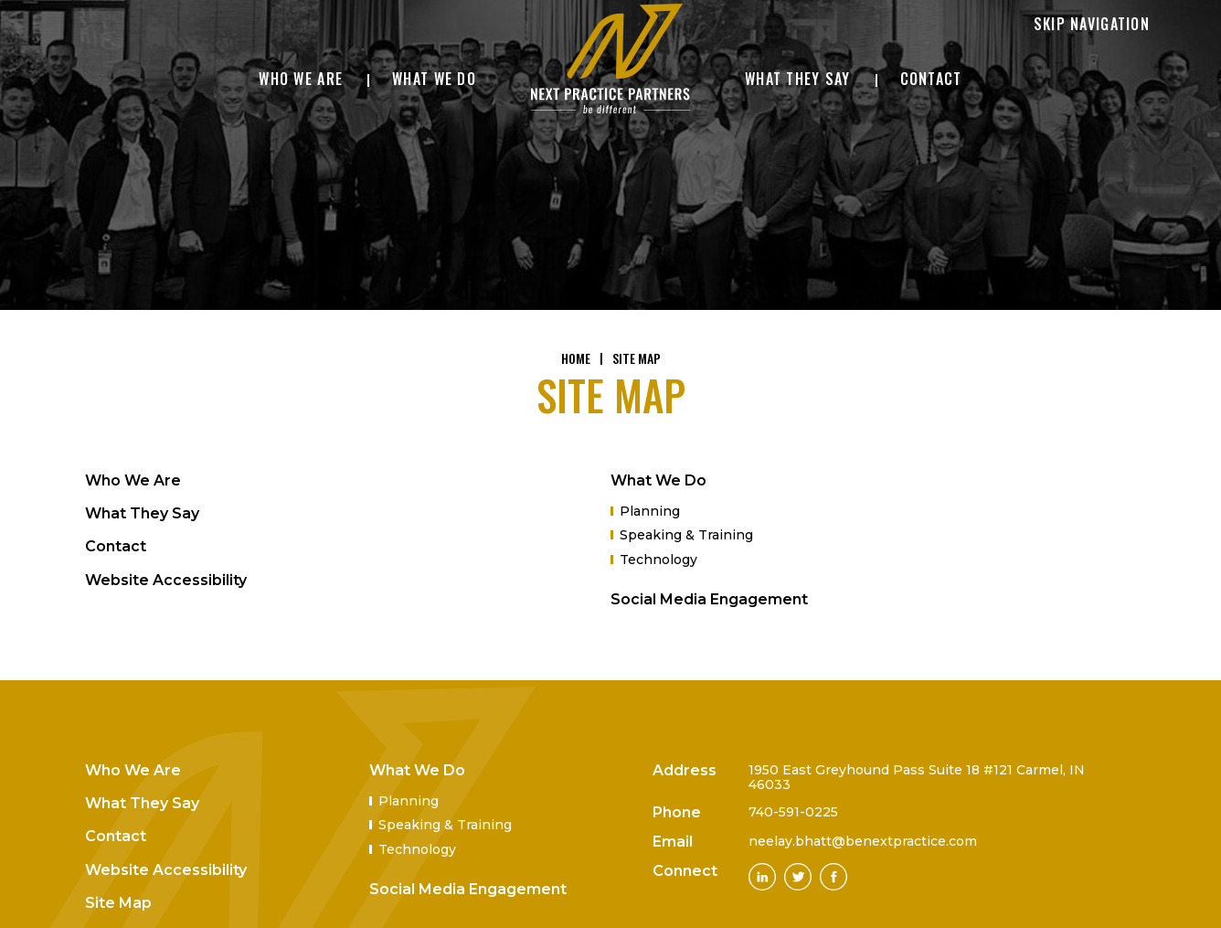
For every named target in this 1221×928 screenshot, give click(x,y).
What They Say (142, 513)
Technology (658, 559)
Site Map (118, 903)
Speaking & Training (686, 535)
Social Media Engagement (709, 599)
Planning (650, 511)
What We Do (658, 480)
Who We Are (133, 480)
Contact (115, 546)
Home (575, 358)
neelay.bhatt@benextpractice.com (863, 841)
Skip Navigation (1092, 24)
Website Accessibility (166, 580)
